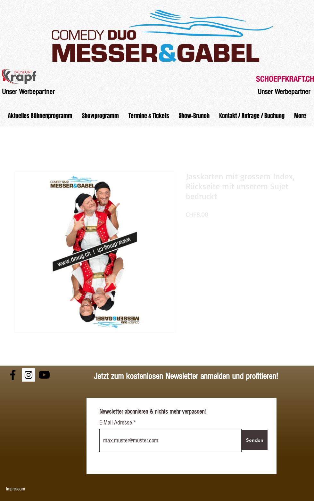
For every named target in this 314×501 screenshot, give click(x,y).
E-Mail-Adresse (116, 422)
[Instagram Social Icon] (28, 375)
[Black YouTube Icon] (44, 375)
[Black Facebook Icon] (13, 375)
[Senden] (255, 440)
